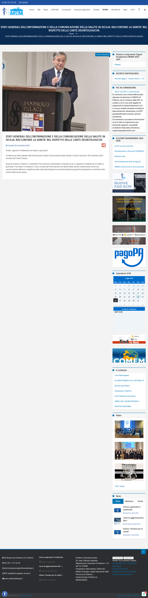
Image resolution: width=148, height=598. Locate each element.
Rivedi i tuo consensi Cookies (124, 560)
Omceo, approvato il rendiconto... (51, 557)
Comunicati (66, 10)
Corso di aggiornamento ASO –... (51, 566)
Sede (125, 10)
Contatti (23, 2)
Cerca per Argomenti (82, 10)
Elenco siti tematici (120, 569)
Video (130, 595)
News (46, 10)
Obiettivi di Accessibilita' (122, 574)
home (119, 595)
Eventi (140, 501)
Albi (38, 10)
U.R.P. (132, 10)
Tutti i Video (120, 486)
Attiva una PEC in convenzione (127, 92)
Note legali (117, 566)
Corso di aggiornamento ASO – (133, 519)
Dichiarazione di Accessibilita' (125, 572)
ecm (125, 595)
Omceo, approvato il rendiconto (131, 508)
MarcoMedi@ (26, 595)
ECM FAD (55, 10)
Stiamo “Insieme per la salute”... (51, 575)
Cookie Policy (128, 558)
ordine (135, 595)
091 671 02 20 (9, 2)
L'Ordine (96, 10)
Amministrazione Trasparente (125, 563)
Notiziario (129, 501)
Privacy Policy (117, 558)
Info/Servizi (115, 10)
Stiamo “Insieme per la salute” (133, 530)
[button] (5, 594)
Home (31, 10)
